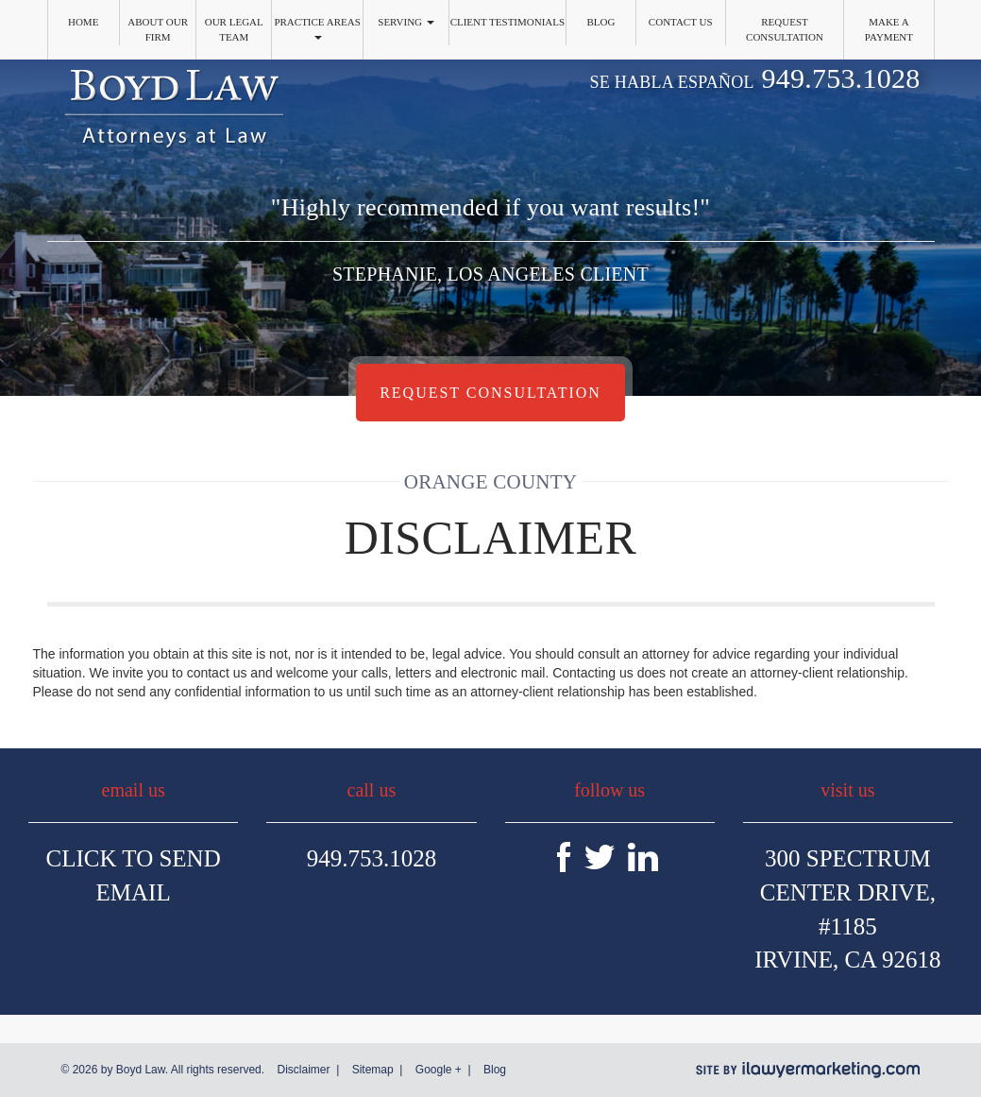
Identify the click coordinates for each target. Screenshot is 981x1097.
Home (83, 21)
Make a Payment (889, 29)
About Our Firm (157, 29)
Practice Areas (317, 28)
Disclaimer (303, 1069)
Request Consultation (784, 29)
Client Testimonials (508, 21)
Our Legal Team (234, 29)
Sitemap (373, 1069)
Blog (600, 21)
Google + (438, 1069)
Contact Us (681, 21)
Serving (406, 21)
